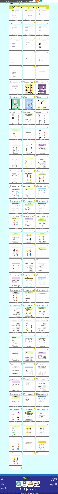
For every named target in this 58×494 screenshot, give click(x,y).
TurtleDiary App (4, 488)
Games (2, 478)
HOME (10, 3)
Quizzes (2, 480)
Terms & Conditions (53, 484)
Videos (2, 479)
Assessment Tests (4, 485)
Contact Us (55, 479)
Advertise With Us (53, 482)
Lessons (2, 483)
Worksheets (3, 482)
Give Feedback (54, 480)
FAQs (56, 483)
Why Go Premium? (53, 478)
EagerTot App (4, 487)
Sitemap (55, 487)
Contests (2, 484)
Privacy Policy (54, 485)
